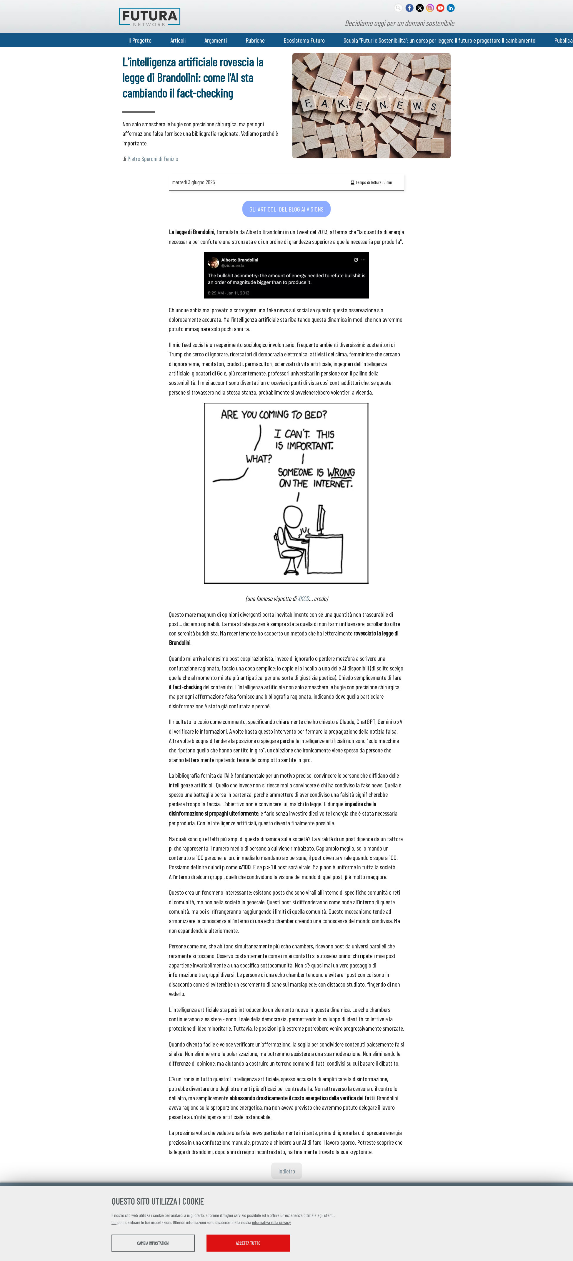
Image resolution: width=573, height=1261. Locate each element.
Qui (113, 1222)
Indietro (286, 1171)
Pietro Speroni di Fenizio (152, 158)
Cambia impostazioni (158, 1243)
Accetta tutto (263, 1243)
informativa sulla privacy (271, 1222)
